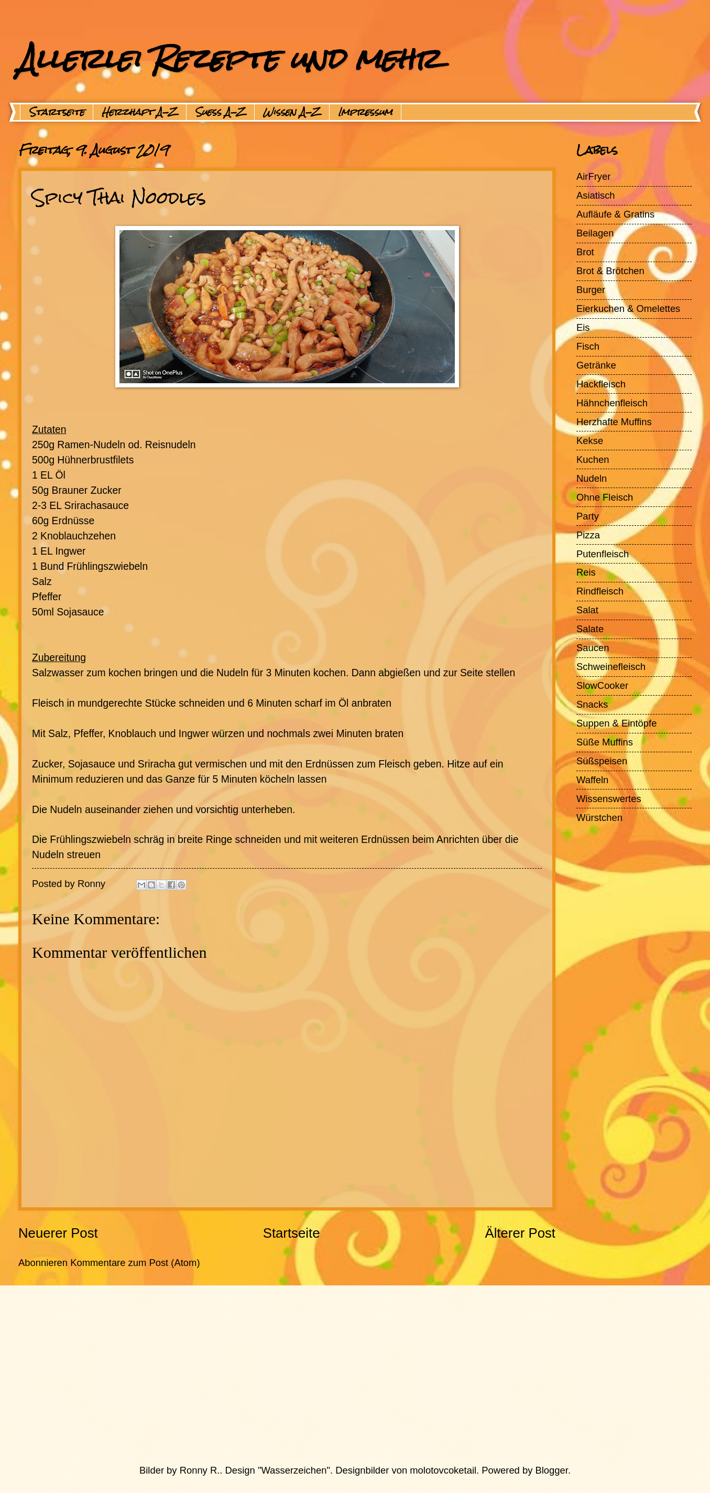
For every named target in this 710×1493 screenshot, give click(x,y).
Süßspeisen (601, 760)
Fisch (587, 346)
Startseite (56, 112)
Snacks (592, 704)
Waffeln (592, 779)
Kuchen (592, 459)
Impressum (365, 112)
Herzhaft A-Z (140, 112)
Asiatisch (595, 195)
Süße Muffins (604, 742)
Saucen (592, 647)
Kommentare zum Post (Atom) (135, 1262)
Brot (585, 251)
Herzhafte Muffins (614, 421)
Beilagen (595, 233)
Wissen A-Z (292, 112)
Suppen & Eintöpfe (616, 723)
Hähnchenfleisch (612, 402)
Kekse (589, 440)
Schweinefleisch (611, 666)
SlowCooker (602, 685)
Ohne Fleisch (604, 497)
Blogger (552, 1470)
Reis (586, 572)
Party (587, 516)
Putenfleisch (602, 553)
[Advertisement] (330, 1374)
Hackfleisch (601, 384)
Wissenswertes (608, 798)
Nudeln (591, 478)
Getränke (596, 365)
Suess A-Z (220, 112)
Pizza (588, 534)
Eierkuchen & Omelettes (628, 308)
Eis (583, 327)
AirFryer (593, 176)
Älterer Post (520, 1233)
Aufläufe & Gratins (615, 214)
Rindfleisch (600, 591)
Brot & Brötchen (610, 270)
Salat (587, 609)
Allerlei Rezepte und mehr (229, 58)
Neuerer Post (58, 1233)
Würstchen (599, 817)
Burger (590, 289)
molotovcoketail (443, 1470)
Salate (590, 628)
